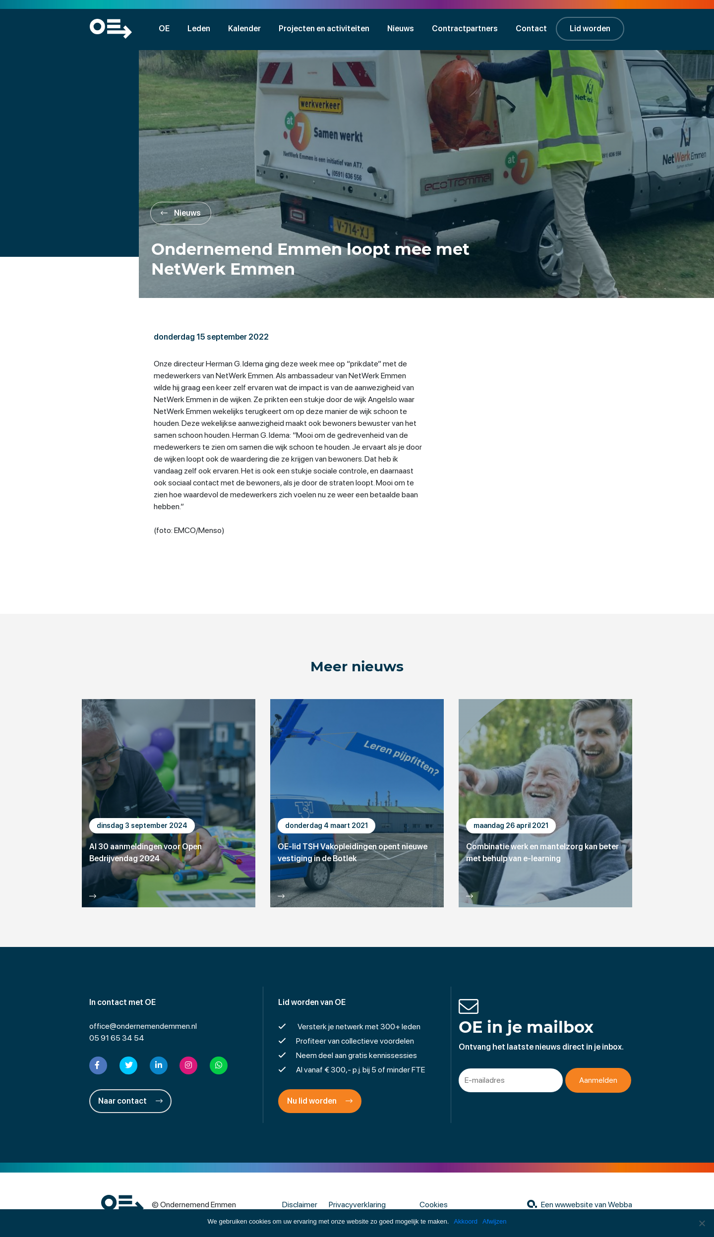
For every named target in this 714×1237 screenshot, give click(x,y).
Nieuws (400, 28)
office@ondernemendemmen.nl (143, 1026)
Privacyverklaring (357, 1204)
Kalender (244, 28)
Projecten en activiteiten (324, 28)
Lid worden (590, 28)
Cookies (433, 1204)
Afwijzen (494, 1221)
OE (164, 28)
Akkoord (465, 1221)
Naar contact (130, 1101)
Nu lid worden (320, 1101)
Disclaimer (299, 1204)
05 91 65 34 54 (116, 1038)
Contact (531, 28)
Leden (198, 28)
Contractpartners (465, 28)
